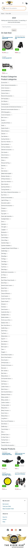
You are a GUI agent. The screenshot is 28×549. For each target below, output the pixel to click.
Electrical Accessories (6, 205)
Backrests (3, 277)
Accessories (4, 82)
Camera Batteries (5, 90)
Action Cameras (5, 88)
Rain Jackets (4, 370)
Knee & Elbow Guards (6, 354)
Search (14, 30)
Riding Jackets (4, 397)
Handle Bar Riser (5, 312)
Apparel (3, 338)
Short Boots (4, 423)
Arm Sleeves (4, 101)
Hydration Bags (5, 242)
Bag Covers (4, 235)
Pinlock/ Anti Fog (5, 163)
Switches (3, 211)
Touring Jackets (5, 405)
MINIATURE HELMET (6, 173)
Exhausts (3, 304)
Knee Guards (4, 360)
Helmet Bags (4, 240)
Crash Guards (4, 296)
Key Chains (4, 194)
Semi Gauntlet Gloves (6, 391)
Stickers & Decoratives (6, 197)
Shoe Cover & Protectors (7, 421)
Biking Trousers (5, 410)
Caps (2, 349)
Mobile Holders (5, 317)
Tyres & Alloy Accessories (7, 445)
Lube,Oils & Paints (5, 122)
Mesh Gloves (22, 36)
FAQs (4, 521)
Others (3, 160)
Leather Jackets (5, 402)
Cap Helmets (4, 136)
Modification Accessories (7, 272)
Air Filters (3, 275)
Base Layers (4, 346)
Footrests (3, 306)
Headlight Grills (5, 314)
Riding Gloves (4, 376)
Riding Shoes (4, 415)
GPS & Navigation (5, 112)
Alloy (3, 36)
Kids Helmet (4, 171)
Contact (4, 519)
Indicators (3, 224)
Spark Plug (3, 330)
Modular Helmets (5, 176)
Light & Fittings (4, 200)
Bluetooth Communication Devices (9, 109)
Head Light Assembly (6, 216)
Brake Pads (4, 288)
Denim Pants (4, 413)
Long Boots (4, 418)
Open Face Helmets (6, 181)
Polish (2, 125)
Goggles (3, 352)
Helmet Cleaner (5, 131)
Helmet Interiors (5, 155)
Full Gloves (3, 381)
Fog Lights (4, 56)
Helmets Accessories (6, 149)
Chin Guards (4, 152)
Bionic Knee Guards (6, 357)
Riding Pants (4, 407)
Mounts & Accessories (6, 96)
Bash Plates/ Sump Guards (7, 280)
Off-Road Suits (4, 362)
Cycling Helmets (5, 139)
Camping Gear (4, 104)
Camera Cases (4, 93)
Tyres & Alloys (4, 429)
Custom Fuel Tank (5, 298)
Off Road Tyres (5, 434)
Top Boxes (3, 266)
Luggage (3, 229)
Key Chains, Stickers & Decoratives (9, 192)
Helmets (3, 133)
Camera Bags (4, 237)
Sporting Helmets (5, 186)
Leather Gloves (5, 386)
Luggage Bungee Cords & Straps (9, 248)
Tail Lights (3, 226)
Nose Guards (4, 157)
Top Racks (3, 333)
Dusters (3, 120)
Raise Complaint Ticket (8, 508)
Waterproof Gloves (5, 394)
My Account (5, 504)
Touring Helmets (5, 189)
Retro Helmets (4, 184)
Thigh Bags (4, 264)
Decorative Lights (5, 203)
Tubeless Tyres (5, 442)
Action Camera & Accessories (8, 85)
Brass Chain (4, 290)
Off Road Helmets (5, 178)
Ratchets (3, 165)
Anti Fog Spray (4, 98)
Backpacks (4, 232)
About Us (5, 517)
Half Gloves (17, 36)
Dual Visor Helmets (5, 141)
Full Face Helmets (5, 147)
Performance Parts (5, 320)
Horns (2, 221)
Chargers (3, 208)
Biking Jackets (4, 400)
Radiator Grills (4, 322)
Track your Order (7, 506)
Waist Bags (4, 269)
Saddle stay (4, 426)
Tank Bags (3, 261)
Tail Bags (3, 258)
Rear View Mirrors (5, 325)
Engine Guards (4, 128)
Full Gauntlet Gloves (6, 378)
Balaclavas (3, 344)
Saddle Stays (4, 328)
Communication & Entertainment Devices (11, 106)
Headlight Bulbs (5, 219)
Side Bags (3, 253)
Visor (2, 168)
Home (2, 13)
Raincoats (3, 368)
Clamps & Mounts (5, 293)
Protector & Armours (6, 365)
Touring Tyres (4, 439)
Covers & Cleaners (5, 114)
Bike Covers (4, 117)
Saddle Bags (4, 250)
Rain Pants (3, 373)
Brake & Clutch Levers (6, 285)
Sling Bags (3, 256)
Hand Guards (4, 309)
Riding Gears (4, 336)
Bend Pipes (4, 282)
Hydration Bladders (6, 245)
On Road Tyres (4, 437)
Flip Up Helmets (5, 144)
